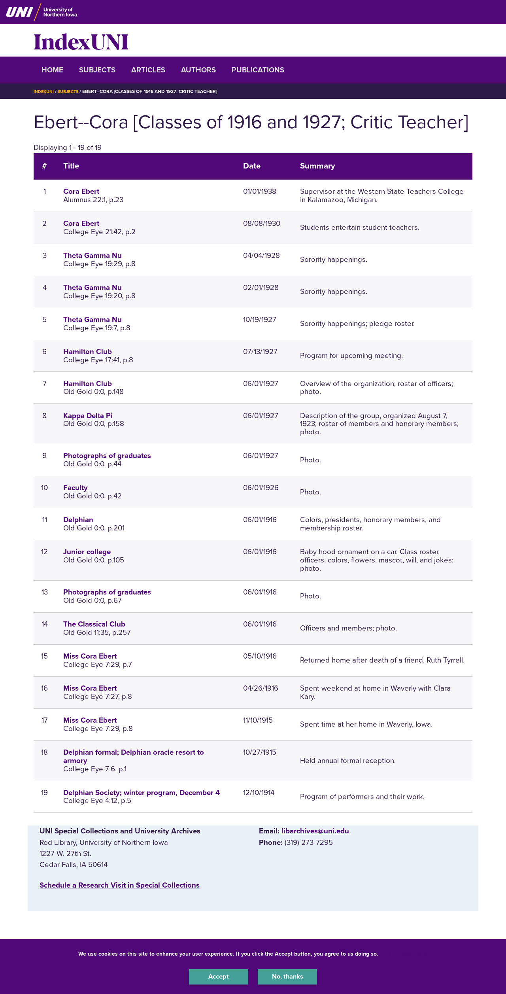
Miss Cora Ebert (90, 656)
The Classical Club (94, 624)
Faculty (75, 487)
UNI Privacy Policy (404, 952)
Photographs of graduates (107, 455)
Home (52, 70)
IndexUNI (81, 40)
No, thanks (287, 975)
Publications (258, 70)
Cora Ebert (81, 191)
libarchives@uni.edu (315, 831)
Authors (198, 70)
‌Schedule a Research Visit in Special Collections (120, 885)
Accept (218, 975)
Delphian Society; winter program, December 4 (141, 792)
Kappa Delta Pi (88, 415)
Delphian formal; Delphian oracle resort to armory (133, 756)
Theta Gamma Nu (92, 255)
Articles (148, 70)
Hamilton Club (87, 351)
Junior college (87, 551)
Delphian (78, 519)
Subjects (97, 70)
